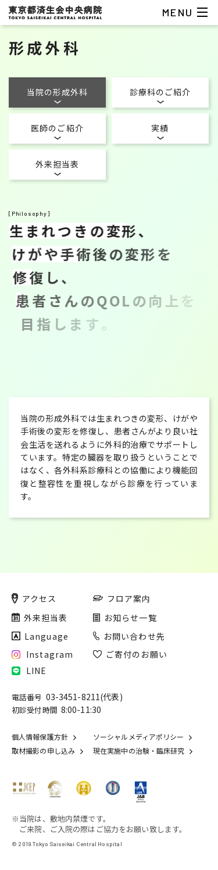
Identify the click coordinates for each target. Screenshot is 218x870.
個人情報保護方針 (40, 736)
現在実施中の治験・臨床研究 (138, 750)
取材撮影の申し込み (43, 750)
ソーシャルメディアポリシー (138, 736)
